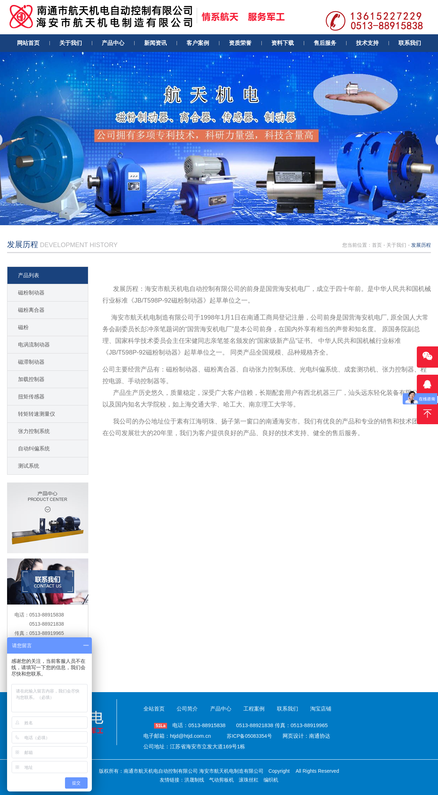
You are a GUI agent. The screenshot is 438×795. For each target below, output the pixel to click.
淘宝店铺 (320, 709)
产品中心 (220, 709)
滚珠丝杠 (249, 780)
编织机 (271, 780)
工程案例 (254, 709)
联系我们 (287, 709)
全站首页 (154, 709)
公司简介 (187, 709)
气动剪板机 (221, 780)
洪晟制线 (194, 780)
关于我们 (396, 245)
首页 (377, 245)
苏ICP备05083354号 (249, 736)
